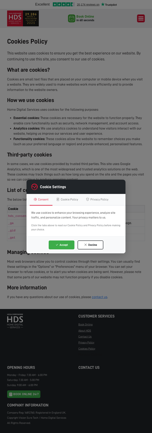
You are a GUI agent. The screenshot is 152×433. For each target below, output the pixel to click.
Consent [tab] (41, 199)
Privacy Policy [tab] (97, 199)
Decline (90, 244)
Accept (61, 244)
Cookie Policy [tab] (67, 199)
